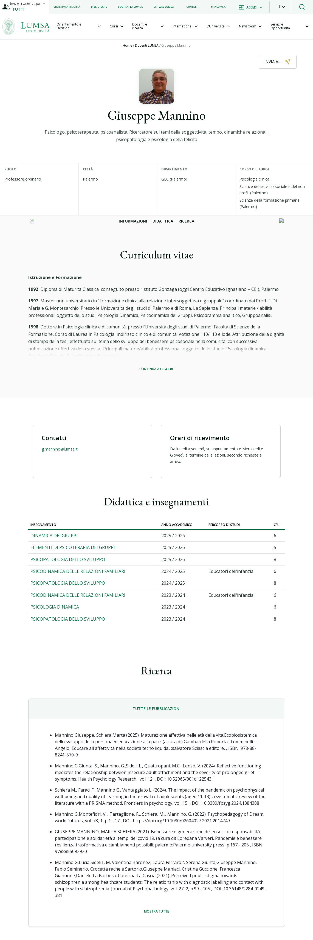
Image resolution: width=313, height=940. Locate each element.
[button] (281, 7)
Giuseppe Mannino (176, 45)
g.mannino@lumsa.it (60, 449)
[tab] (78, 26)
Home (128, 45)
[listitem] (66, 7)
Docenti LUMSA (147, 45)
